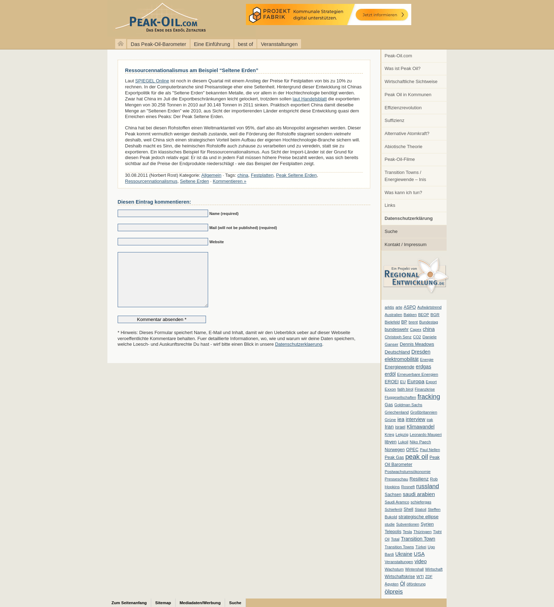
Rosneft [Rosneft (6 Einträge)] (407, 487)
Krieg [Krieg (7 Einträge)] (389, 434)
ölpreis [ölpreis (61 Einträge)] (394, 591)
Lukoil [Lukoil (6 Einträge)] (403, 442)
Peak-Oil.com (398, 55)
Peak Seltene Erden (296, 175)
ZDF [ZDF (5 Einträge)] (428, 576)
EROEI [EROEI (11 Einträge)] (392, 381)
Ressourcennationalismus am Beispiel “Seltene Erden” (191, 70)
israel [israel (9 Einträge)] (400, 427)
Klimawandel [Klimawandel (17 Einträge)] (421, 427)
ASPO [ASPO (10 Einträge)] (410, 307)
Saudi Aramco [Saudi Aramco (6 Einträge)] (397, 502)
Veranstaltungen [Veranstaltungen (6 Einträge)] (399, 562)
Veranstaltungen (279, 44)
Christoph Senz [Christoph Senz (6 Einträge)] (398, 337)
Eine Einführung (212, 44)
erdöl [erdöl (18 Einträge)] (390, 374)
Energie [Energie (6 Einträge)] (427, 359)
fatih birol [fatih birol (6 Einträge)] (405, 389)
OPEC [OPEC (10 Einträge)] (412, 449)
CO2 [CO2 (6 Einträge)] (417, 337)
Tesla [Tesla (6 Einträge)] (407, 532)
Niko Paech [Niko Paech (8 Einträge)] (420, 441)
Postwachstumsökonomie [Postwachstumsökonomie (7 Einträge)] (408, 471)
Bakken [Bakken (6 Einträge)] (410, 315)
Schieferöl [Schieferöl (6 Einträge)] (393, 509)
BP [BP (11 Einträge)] (404, 322)
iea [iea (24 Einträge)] (401, 419)
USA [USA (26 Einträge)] (419, 554)
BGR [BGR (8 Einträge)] (435, 314)
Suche (391, 231)
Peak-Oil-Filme (400, 159)
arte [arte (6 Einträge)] (398, 307)
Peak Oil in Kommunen (408, 94)
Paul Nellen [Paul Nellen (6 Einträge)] (430, 450)
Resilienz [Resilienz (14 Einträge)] (419, 478)
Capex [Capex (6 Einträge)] (415, 329)
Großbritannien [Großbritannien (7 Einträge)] (423, 412)
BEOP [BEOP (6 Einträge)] (423, 315)
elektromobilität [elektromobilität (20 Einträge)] (402, 359)
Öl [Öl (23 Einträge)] (402, 583)
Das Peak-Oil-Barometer (158, 44)
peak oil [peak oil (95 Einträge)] (416, 456)
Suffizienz (395, 120)
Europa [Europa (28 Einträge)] (415, 381)
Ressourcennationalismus (151, 181)
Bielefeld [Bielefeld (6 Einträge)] (392, 322)
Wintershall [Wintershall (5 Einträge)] (414, 569)
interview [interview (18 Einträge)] (415, 419)
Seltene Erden (194, 181)
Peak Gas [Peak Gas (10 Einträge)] (394, 457)
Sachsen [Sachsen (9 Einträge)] (393, 494)
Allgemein (211, 175)
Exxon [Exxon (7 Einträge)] (390, 389)
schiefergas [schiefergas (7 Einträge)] (421, 502)
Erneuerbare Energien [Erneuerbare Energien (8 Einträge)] (417, 374)
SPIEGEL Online (152, 80)
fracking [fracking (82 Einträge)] (429, 396)
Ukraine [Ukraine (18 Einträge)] (403, 554)
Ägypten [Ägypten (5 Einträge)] (392, 584)
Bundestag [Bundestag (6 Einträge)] (428, 322)
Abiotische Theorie (404, 146)
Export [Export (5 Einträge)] (431, 382)
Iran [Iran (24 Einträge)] (389, 427)
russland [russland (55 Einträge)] (427, 486)
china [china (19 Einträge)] (429, 329)
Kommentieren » (229, 181)
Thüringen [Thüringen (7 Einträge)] (422, 532)
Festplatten (262, 175)
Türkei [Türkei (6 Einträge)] (421, 547)
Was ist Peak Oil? (403, 68)
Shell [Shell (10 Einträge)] (408, 509)
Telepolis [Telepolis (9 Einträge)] (393, 531)
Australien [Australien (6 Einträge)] (393, 315)
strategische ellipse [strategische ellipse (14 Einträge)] (418, 516)
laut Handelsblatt (310, 98)
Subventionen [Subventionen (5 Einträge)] (407, 524)
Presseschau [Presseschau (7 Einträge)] (396, 479)
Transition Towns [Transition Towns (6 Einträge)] (399, 547)
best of (245, 44)
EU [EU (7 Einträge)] (403, 382)
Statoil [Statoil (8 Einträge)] (420, 509)
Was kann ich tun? (403, 192)
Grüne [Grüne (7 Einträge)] (390, 420)
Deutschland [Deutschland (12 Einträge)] (397, 352)
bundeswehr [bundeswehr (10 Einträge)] (397, 329)
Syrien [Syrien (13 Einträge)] (427, 524)
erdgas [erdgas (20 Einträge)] (423, 366)
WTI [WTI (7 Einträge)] (420, 576)
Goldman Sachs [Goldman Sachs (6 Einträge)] (408, 405)
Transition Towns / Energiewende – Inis (405, 176)
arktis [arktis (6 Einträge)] (389, 307)
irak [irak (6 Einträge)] (430, 420)
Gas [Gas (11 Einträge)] (389, 404)
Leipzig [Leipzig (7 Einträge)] (402, 434)
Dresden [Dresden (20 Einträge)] (420, 352)
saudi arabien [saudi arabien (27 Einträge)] (419, 494)
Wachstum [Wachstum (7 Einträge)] (394, 569)
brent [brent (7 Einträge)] (413, 322)
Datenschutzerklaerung (298, 354)
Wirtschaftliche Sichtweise (411, 81)
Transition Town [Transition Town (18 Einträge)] (418, 539)
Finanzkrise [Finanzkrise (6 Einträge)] (425, 389)
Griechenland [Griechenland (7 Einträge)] (397, 412)
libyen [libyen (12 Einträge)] (391, 441)
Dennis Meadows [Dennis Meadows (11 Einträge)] (417, 344)
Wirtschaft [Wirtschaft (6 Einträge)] (433, 569)
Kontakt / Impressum (406, 244)
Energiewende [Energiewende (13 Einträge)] (399, 366)
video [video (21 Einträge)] (420, 561)
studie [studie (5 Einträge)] (390, 524)
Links (390, 205)
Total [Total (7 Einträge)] (395, 539)
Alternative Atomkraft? (407, 133)
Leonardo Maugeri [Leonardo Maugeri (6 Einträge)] (426, 434)
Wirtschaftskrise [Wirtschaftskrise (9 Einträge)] (400, 576)
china (242, 175)
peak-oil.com (74, 18)
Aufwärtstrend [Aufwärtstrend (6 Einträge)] (429, 307)
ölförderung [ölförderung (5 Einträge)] (416, 584)
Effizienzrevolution (403, 107)
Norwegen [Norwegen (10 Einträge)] (395, 449)
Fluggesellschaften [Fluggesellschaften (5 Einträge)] (400, 397)
